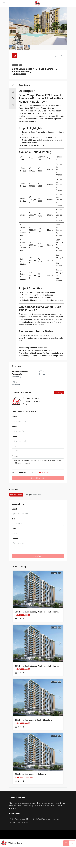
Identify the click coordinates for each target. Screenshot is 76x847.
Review (15, 539)
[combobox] (38, 450)
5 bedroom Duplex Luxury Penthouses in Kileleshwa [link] (37, 612)
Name (14, 416)
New (20, 64)
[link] (38, 589)
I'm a (14, 446)
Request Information (37, 478)
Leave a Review (16, 495)
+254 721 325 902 (33, 401)
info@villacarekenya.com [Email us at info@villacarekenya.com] (20, 822)
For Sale (15, 64)
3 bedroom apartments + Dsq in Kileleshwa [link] (33, 720)
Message (16, 456)
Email (14, 436)
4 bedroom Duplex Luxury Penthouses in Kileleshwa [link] (37, 666)
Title (14, 519)
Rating (15, 529)
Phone (14, 426)
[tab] (14, 55)
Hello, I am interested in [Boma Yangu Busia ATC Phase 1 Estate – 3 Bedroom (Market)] (38, 463)
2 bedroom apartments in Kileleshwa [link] (30, 774)
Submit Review (38, 556)
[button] (55, 55)
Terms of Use (43, 472)
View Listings (59, 393)
